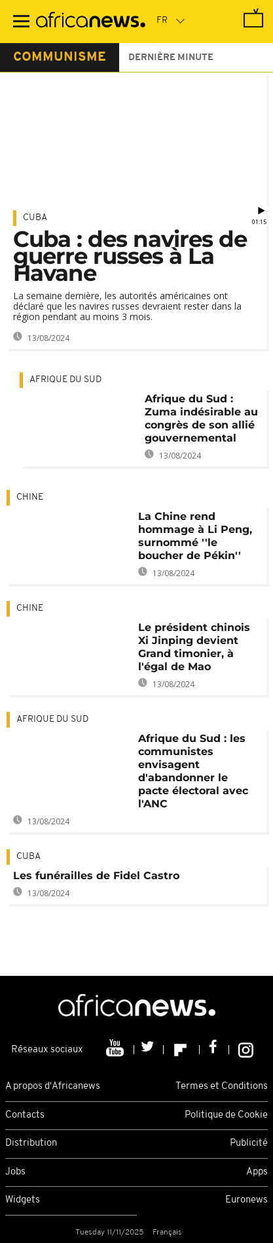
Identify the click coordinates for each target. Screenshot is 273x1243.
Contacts (25, 1115)
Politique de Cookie (226, 1115)
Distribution (31, 1143)
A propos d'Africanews (52, 1086)
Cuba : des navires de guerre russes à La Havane (130, 256)
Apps (257, 1172)
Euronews (246, 1200)
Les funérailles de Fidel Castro (96, 875)
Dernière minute (170, 58)
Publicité (249, 1143)
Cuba (35, 218)
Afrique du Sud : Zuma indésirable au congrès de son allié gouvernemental (201, 418)
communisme (59, 57)
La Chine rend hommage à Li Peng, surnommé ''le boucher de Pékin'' (195, 536)
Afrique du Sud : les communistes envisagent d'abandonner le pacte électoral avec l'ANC (193, 771)
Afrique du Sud (65, 380)
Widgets (22, 1200)
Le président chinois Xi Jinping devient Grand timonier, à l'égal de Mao (194, 647)
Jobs (15, 1172)
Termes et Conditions (221, 1086)
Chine (29, 497)
